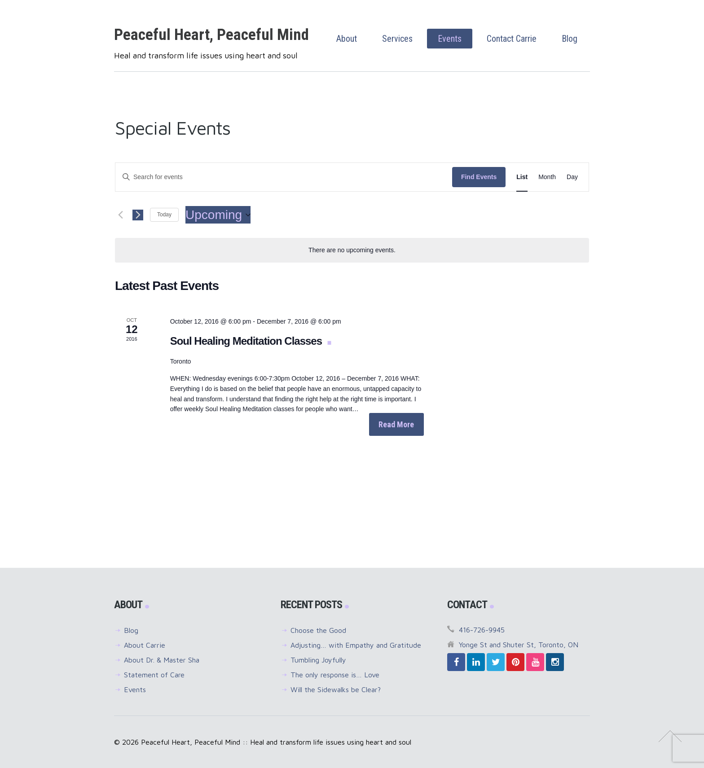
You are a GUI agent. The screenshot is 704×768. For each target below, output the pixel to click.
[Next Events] (137, 215)
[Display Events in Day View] (572, 177)
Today (164, 214)
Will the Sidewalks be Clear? (335, 689)
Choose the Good (318, 630)
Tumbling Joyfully (318, 660)
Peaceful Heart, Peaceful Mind (211, 35)
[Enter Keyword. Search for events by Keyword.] (283, 177)
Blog (131, 630)
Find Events (479, 176)
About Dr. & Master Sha (161, 660)
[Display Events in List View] (522, 177)
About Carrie (144, 645)
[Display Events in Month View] (547, 177)
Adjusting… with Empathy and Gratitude (355, 645)
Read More (396, 424)
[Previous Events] (120, 215)
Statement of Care (154, 675)
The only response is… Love (334, 675)
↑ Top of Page (670, 736)
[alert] (352, 250)
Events (135, 689)
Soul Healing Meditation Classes (247, 341)
